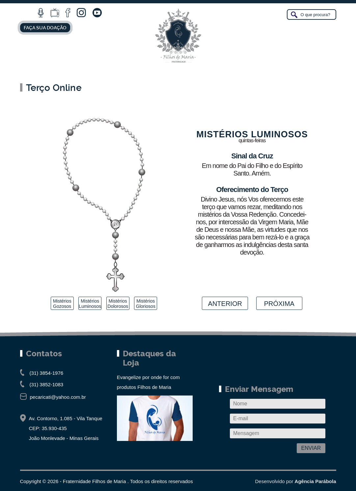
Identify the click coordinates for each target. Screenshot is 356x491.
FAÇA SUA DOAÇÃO (45, 27)
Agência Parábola (315, 481)
